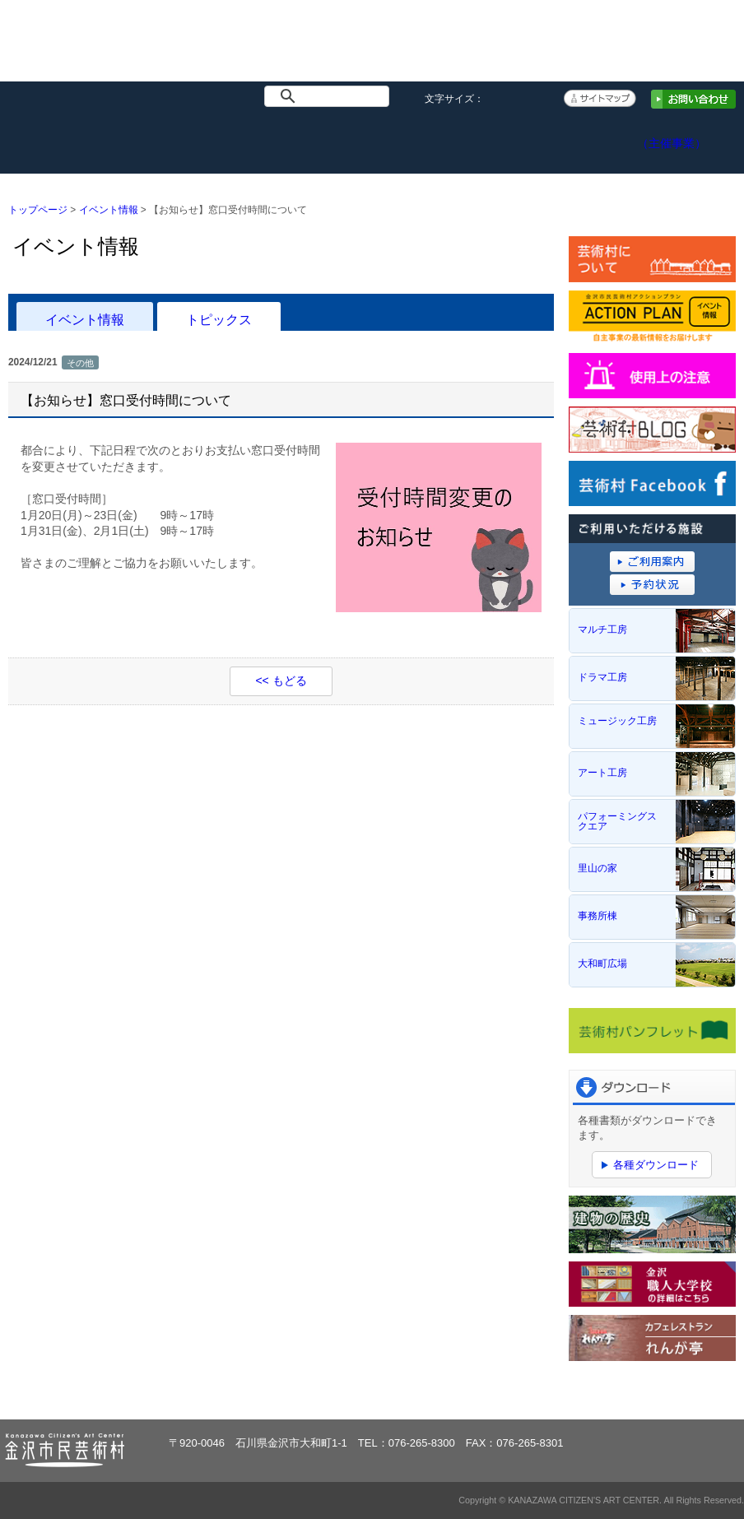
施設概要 (265, 138)
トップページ (53, 138)
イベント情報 (159, 138)
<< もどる (280, 680)
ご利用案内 (372, 138)
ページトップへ (685, 1392)
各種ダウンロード (656, 1165)
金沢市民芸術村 (97, 50)
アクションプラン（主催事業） (690, 135)
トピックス (219, 319)
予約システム (478, 138)
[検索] (330, 96)
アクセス (584, 138)
